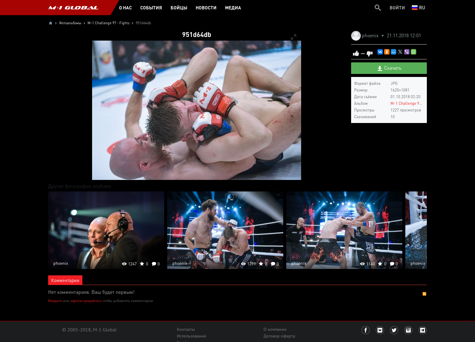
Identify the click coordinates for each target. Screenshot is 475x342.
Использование (191, 336)
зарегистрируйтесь (86, 300)
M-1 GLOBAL (73, 7)
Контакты (186, 329)
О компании (275, 329)
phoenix (371, 35)
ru (418, 7)
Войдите (55, 300)
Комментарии (65, 280)
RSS (424, 293)
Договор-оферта (279, 336)
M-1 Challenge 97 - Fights (413, 103)
